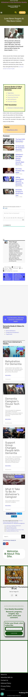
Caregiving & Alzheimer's (12, 332)
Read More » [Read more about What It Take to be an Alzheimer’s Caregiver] (8, 505)
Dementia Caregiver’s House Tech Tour (12, 402)
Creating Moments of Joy (12, 531)
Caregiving (9, 271)
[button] (1, 12)
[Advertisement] (14, 300)
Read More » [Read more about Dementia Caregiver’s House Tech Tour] (8, 419)
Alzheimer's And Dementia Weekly (14, 2)
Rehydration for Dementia (13, 363)
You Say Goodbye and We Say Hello (15, 529)
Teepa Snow (9, 334)
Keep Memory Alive (12, 130)
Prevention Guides (12, 101)
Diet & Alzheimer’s (11, 99)
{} (20, 217)
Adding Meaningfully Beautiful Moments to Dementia (20, 181)
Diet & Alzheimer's (10, 330)
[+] (22, 217)
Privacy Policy (5, 686)
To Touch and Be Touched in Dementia (20, 147)
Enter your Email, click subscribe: (14, 624)
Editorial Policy (6, 683)
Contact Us (4, 680)
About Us (4, 674)
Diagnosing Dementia (12, 97)
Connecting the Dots (11, 527)
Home (3, 689)
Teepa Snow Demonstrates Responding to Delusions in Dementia (19, 277)
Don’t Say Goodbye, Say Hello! (20, 170)
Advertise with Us (7, 677)
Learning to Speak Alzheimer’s (13, 525)
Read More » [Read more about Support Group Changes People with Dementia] (8, 465)
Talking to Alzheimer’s (11, 528)
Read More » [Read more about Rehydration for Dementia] (8, 375)
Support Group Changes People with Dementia (12, 448)
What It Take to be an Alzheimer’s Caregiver (12, 492)
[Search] (23, 536)
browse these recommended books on (14, 522)
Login (5, 208)
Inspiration (15, 271)
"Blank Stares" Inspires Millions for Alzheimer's (7, 277)
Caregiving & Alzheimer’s (13, 95)
